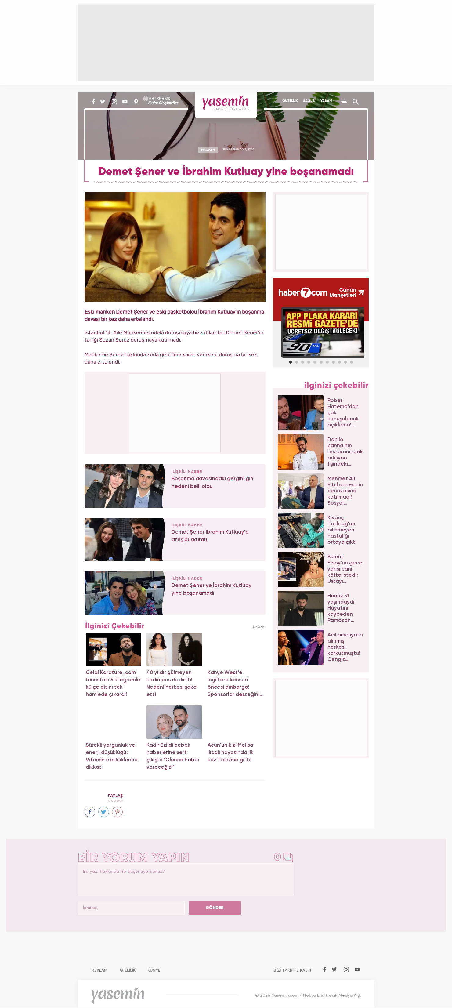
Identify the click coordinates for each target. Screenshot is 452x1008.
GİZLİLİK (128, 970)
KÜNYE (154, 970)
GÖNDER (215, 908)
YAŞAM (326, 101)
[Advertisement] (175, 412)
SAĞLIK (309, 101)
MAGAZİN (208, 149)
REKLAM (100, 970)
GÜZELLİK (290, 101)
